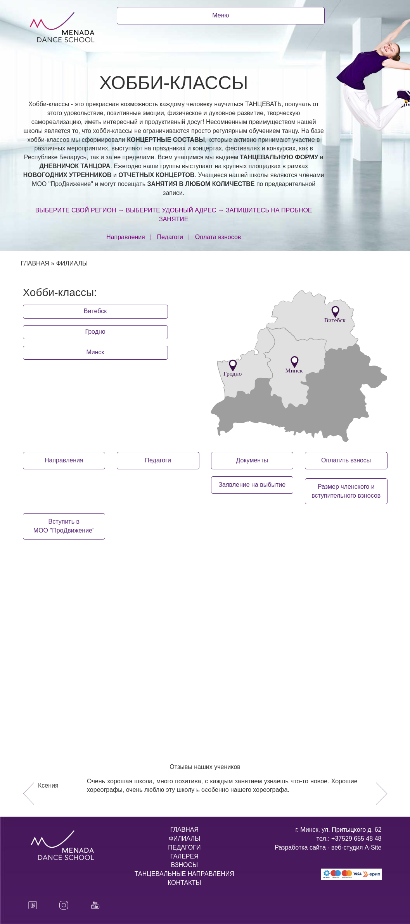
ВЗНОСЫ (184, 865)
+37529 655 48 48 (356, 838)
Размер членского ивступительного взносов (346, 491)
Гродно (95, 331)
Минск (95, 352)
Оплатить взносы (346, 460)
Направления (64, 460)
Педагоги (158, 460)
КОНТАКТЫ (184, 882)
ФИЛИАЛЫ (184, 838)
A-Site (373, 847)
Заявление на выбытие (251, 484)
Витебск (95, 311)
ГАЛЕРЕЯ (184, 856)
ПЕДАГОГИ (184, 847)
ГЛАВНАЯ (35, 263)
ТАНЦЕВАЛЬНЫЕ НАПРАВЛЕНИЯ (184, 874)
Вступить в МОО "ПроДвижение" (64, 526)
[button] (28, 793)
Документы (252, 460)
